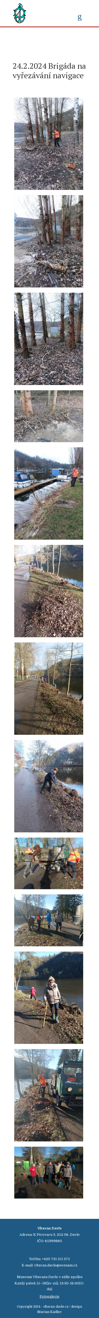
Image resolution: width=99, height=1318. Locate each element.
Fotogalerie (49, 1296)
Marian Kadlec (49, 1312)
